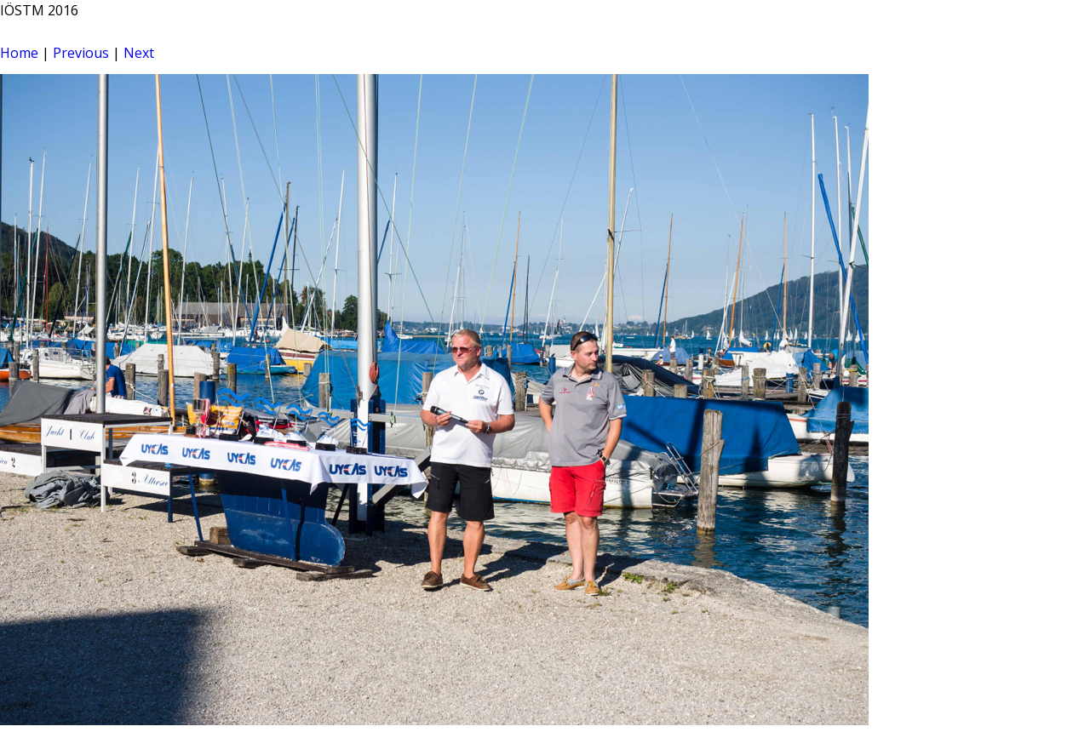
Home (19, 52)
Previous (81, 52)
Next (138, 52)
